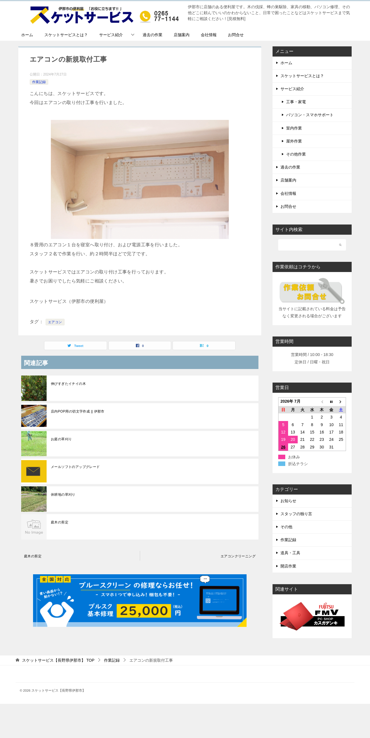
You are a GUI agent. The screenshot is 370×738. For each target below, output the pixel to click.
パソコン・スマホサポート (310, 115)
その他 (286, 527)
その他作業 (296, 154)
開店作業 (288, 566)
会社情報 (209, 35)
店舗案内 (182, 35)
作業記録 (39, 82)
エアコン (55, 322)
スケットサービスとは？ (66, 35)
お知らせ (288, 501)
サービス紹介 (111, 35)
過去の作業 (152, 35)
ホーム (27, 35)
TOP (58, 660)
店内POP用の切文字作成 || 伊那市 (78, 411)
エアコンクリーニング (238, 556)
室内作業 (294, 128)
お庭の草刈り (61, 439)
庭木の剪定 (59, 522)
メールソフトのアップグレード (75, 467)
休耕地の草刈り (63, 495)
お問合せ (236, 35)
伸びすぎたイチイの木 (68, 384)
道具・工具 (290, 553)
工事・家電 (296, 102)
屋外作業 (294, 141)
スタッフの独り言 (296, 514)
